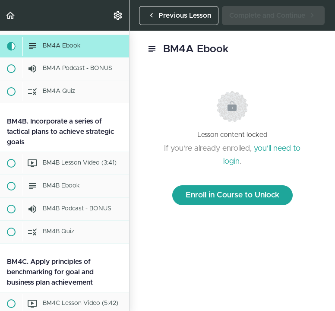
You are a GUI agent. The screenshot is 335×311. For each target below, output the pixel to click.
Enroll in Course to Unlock (232, 195)
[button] (11, 15)
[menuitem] (118, 15)
